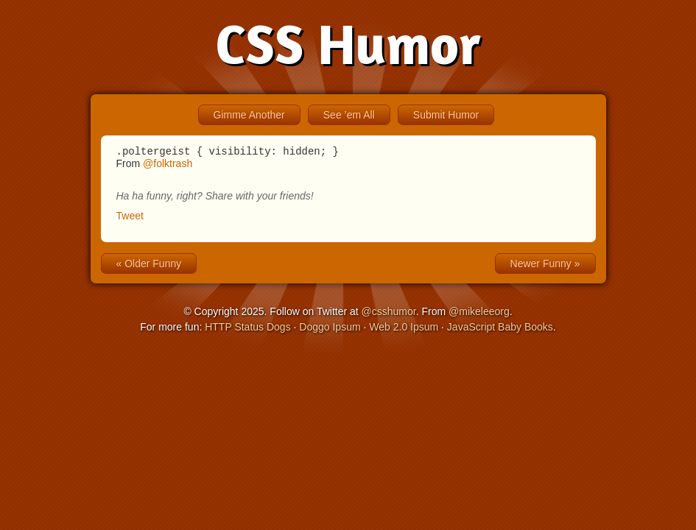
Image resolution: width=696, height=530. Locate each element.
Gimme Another (249, 115)
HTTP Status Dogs (247, 329)
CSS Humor (348, 43)
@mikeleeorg (479, 313)
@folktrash (167, 166)
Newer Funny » (545, 266)
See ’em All (349, 115)
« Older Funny (149, 266)
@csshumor (389, 313)
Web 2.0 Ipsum (403, 329)
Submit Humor (446, 115)
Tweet (130, 218)
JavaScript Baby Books (500, 329)
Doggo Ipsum (329, 329)
